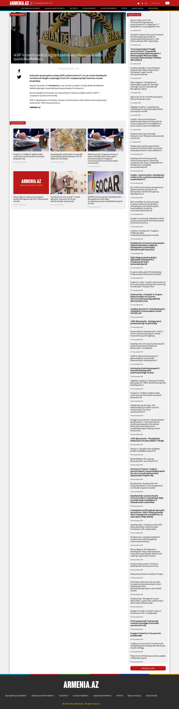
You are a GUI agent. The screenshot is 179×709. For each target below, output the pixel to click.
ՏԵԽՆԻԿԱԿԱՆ (134, 696)
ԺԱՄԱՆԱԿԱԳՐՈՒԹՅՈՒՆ (42, 696)
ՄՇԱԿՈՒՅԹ (151, 696)
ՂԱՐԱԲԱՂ (63, 696)
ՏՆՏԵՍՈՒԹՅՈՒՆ (81, 696)
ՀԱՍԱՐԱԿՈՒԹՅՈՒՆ (102, 696)
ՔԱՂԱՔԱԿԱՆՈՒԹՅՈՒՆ (16, 696)
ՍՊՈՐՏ (119, 696)
